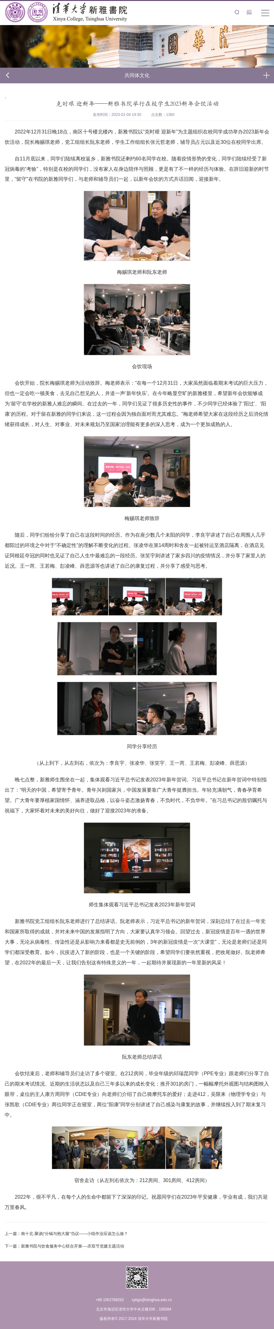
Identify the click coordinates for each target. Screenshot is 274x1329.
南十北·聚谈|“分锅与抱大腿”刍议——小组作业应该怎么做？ (66, 1233)
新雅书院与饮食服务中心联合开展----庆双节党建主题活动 (64, 1246)
